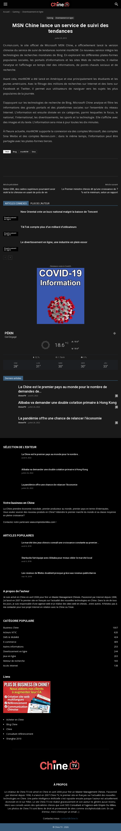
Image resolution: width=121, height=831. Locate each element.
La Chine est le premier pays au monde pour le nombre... (51, 454)
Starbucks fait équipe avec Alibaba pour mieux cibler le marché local (57, 558)
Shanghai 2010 (13, 738)
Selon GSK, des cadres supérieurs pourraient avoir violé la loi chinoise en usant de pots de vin (29, 191)
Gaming (15, 11)
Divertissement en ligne (32, 11)
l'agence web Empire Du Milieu (100, 805)
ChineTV (22, 395)
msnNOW (24, 151)
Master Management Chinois (66, 597)
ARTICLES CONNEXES (16, 203)
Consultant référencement (19, 733)
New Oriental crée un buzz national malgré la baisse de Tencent (59, 211)
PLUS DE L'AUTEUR (40, 203)
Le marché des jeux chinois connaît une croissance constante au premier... (60, 542)
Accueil (6, 11)
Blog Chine (11, 724)
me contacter (9, 607)
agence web (44, 604)
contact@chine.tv (69, 818)
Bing (15, 151)
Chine (9, 729)
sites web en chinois (77, 604)
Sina (34, 151)
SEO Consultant (73, 805)
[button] (116, 4)
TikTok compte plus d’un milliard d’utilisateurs (49, 226)
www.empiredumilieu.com (42, 522)
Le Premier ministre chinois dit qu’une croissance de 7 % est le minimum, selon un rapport (90, 191)
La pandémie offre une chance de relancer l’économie (60, 418)
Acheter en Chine (15, 719)
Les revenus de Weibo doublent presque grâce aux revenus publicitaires (59, 573)
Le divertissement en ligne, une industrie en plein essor (54, 242)
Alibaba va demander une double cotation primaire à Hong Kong (67, 403)
